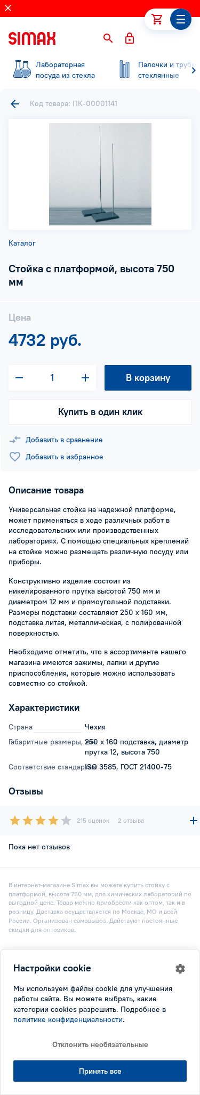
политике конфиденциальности (68, 1019)
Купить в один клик (100, 411)
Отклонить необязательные (100, 1044)
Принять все (100, 1071)
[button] (108, 38)
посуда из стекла (53, 70)
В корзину (148, 377)
